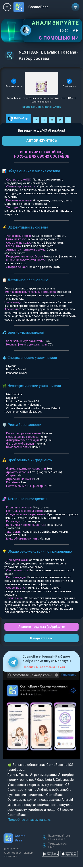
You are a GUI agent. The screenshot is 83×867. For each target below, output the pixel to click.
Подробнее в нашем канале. (29, 820)
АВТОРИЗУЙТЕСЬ (41, 140)
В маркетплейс (41, 638)
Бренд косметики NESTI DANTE (41, 106)
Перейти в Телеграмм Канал (44, 667)
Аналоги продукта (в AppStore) (41, 626)
